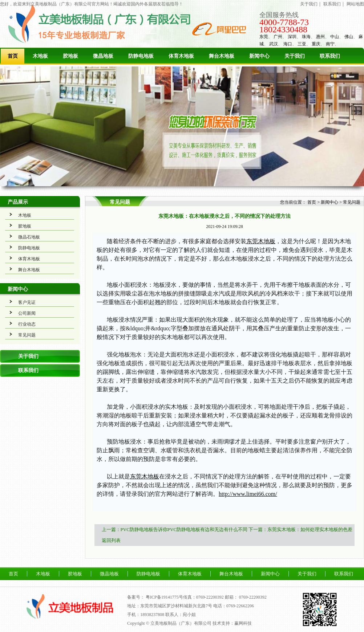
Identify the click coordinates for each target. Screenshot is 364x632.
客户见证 (27, 302)
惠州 (320, 36)
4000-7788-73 (284, 22)
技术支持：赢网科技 (232, 623)
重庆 (316, 43)
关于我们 (309, 4)
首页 (13, 56)
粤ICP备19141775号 (164, 597)
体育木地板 (181, 56)
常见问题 (27, 335)
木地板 (40, 56)
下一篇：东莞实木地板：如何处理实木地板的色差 (300, 529)
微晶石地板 (29, 237)
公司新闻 (27, 313)
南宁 (330, 43)
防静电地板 (141, 56)
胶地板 (70, 56)
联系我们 (332, 4)
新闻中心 (259, 56)
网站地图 (355, 4)
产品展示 (18, 202)
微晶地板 (103, 56)
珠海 (306, 36)
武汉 (273, 43)
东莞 (263, 36)
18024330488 (283, 29)
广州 (278, 36)
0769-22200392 (253, 597)
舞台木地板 (221, 56)
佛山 (348, 36)
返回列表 (111, 540)
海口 (287, 43)
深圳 (292, 36)
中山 (334, 36)
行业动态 (27, 324)
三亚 (302, 43)
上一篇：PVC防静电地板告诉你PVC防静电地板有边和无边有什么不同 (175, 529)
